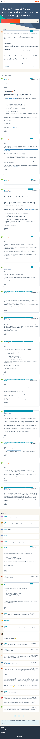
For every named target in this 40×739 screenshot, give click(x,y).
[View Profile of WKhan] (5, 662)
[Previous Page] (11, 716)
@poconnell (8, 663)
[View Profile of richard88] (5, 626)
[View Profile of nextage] (5, 529)
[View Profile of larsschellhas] (6, 633)
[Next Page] (27, 716)
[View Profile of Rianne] (5, 32)
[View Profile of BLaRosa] (5, 613)
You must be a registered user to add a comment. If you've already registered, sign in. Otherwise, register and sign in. (18, 721)
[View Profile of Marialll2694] (18, 45)
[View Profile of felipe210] (5, 649)
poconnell (5, 79)
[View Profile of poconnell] (5, 547)
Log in (37, 1)
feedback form (15, 127)
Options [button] (4, 29)
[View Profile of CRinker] (5, 522)
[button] (38, 32)
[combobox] (29, 21)
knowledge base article (17, 95)
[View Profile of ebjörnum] (5, 535)
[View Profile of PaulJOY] (5, 706)
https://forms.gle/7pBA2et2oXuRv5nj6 (14, 450)
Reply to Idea (4, 723)
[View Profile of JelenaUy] (5, 643)
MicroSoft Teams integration (11, 98)
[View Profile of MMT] (5, 576)
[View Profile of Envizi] (5, 697)
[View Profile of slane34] (5, 541)
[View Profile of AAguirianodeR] (6, 620)
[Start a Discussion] (32, 1)
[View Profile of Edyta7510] (5, 516)
